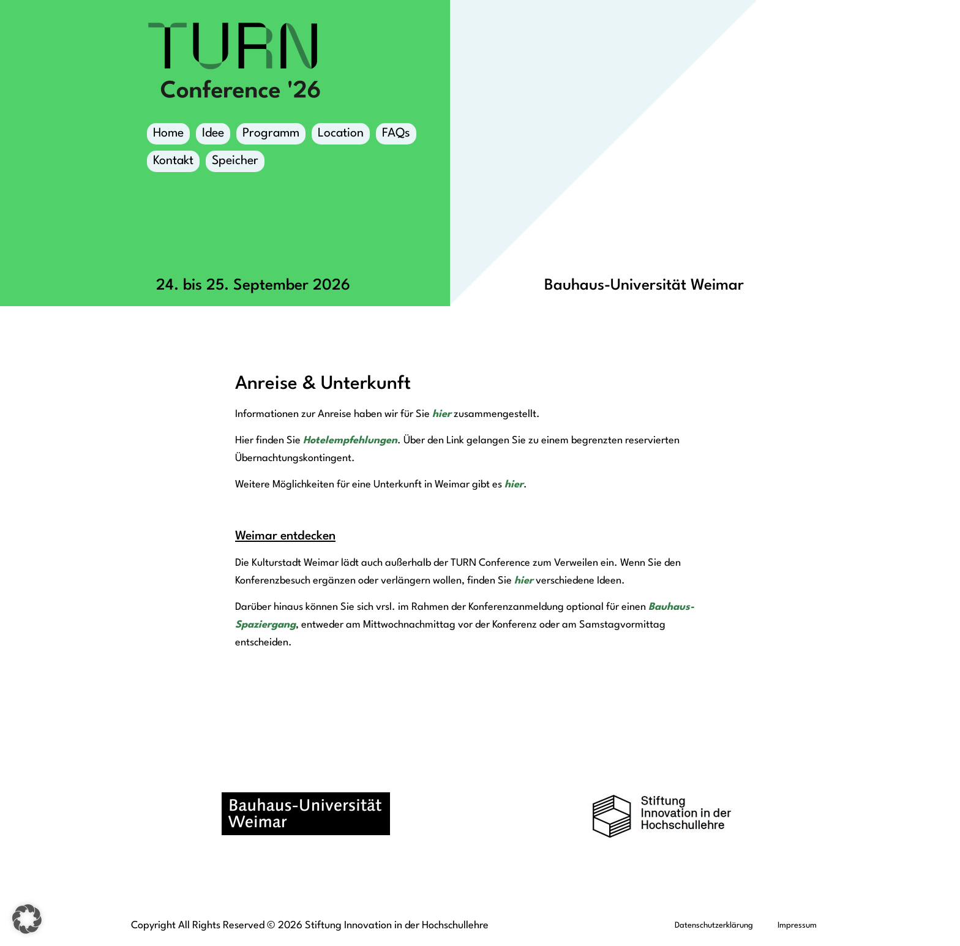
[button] (27, 919)
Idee (213, 133)
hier (441, 414)
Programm (270, 136)
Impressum (797, 925)
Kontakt (173, 161)
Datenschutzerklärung (714, 925)
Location (341, 136)
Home (168, 133)
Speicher (235, 163)
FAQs (396, 133)
